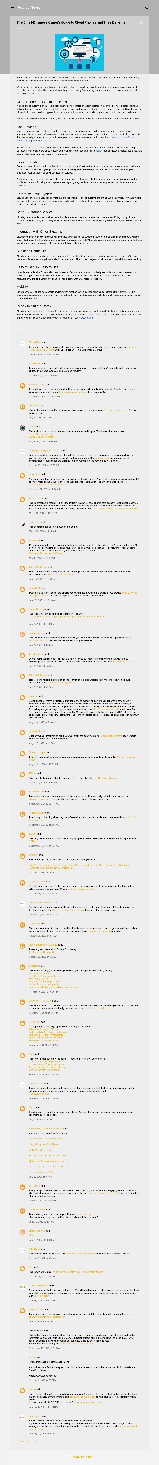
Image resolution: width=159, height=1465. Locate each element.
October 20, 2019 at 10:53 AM (44, 465)
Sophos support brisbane (60, 574)
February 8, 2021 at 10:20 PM (43, 991)
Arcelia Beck (35, 363)
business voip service (88, 1214)
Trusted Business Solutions (43, 944)
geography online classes (82, 1396)
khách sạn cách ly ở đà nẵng (43, 1172)
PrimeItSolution (37, 609)
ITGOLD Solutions (38, 567)
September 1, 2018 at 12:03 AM (45, 354)
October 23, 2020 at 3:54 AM (43, 914)
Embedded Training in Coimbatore (46, 1035)
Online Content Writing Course (44, 1061)
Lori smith (34, 405)
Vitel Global (35, 1249)
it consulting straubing (124, 661)
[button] (140, 22)
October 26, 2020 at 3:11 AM (43, 935)
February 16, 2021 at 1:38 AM (43, 1045)
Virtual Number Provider (41, 434)
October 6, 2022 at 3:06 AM (42, 1258)
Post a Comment (28, 1441)
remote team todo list (95, 1008)
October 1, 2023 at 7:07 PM (42, 1380)
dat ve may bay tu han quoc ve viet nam (49, 1166)
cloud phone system (111, 736)
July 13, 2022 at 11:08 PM (42, 1240)
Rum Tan (33, 696)
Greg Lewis (34, 923)
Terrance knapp (37, 752)
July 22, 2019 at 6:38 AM (41, 417)
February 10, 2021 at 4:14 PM (43, 1013)
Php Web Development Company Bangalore (51, 865)
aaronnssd (34, 474)
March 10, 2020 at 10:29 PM (43, 513)
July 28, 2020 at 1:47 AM (41, 666)
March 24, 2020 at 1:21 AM (42, 531)
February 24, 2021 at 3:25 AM (43, 1098)
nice (31, 1235)
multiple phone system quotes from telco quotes (78, 1272)
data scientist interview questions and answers (53, 987)
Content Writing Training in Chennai (47, 1064)
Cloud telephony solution (41, 437)
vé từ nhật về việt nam (40, 1149)
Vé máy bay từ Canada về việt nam (46, 1128)
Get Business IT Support (41, 952)
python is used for (38, 978)
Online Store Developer (86, 865)
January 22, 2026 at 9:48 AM (43, 1433)
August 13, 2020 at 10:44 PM (43, 764)
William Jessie (36, 498)
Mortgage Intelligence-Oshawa (44, 450)
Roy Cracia (34, 522)
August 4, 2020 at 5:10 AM (42, 722)
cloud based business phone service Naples (115, 508)
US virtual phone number (116, 410)
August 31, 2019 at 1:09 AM (43, 441)
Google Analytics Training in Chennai (47, 1067)
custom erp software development (47, 1316)
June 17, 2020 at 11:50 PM (42, 579)
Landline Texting (102, 458)
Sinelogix (33, 854)
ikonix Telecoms (37, 881)
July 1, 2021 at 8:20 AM (40, 1119)
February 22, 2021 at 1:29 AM (43, 1074)
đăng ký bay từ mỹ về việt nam (44, 1144)
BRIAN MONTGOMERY (40, 1000)
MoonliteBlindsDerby (39, 1285)
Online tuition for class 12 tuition (76, 1343)
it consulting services (40, 1093)
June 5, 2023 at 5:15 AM (41, 1321)
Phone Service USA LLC (41, 902)
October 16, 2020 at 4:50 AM (43, 893)
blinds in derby (42, 1295)
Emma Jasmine (37, 633)
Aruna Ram (34, 1022)
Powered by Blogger (79, 1457)
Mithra (32, 426)
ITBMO (32, 773)
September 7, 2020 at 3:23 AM (44, 846)
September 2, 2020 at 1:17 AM (44, 803)
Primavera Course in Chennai (44, 1040)
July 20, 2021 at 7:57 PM (41, 1176)
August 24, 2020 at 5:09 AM (43, 782)
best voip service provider (82, 889)
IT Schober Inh (36, 654)
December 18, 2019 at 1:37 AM (44, 489)
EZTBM (32, 841)
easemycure (35, 1416)
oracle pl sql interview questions (45, 984)
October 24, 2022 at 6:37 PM (43, 1276)
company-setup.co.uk (100, 931)
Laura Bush (35, 588)
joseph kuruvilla (37, 1309)
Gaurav (32, 1389)
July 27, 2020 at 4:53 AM (41, 645)
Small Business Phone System (68, 910)
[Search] (147, 8)
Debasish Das (36, 1083)
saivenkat (34, 540)
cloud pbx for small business (103, 1193)
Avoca (32, 1357)
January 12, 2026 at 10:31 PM (44, 1407)
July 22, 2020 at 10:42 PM (42, 624)
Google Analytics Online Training (45, 1070)
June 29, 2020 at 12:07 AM (42, 600)
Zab (31, 1267)
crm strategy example (40, 973)
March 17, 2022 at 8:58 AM (42, 1200)
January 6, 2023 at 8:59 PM (42, 1300)
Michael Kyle (35, 342)
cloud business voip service (81, 1253)
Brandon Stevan (37, 384)
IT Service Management (110, 778)
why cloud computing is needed (45, 981)
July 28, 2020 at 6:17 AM (41, 687)
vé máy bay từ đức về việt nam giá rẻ (47, 1155)
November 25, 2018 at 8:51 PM (44, 396)
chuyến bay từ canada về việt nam (46, 1161)
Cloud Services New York (105, 709)
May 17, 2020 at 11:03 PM (42, 558)
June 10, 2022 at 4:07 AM (41, 1221)
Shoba (32, 1107)
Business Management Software (45, 553)
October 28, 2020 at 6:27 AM (43, 956)
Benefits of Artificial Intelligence (45, 976)
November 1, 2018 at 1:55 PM (44, 375)
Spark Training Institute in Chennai (46, 1037)
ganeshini (34, 965)
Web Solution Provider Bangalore (58, 868)
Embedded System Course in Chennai (48, 1032)
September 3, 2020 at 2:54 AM (44, 824)
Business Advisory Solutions (72, 392)
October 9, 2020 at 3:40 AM (42, 872)
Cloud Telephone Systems (60, 682)
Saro (31, 1054)
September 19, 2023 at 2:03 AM (45, 1348)
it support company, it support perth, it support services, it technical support (67, 616)
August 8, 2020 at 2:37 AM (42, 743)
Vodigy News (29, 7)
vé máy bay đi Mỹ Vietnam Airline (46, 1138)
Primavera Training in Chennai (44, 1029)
